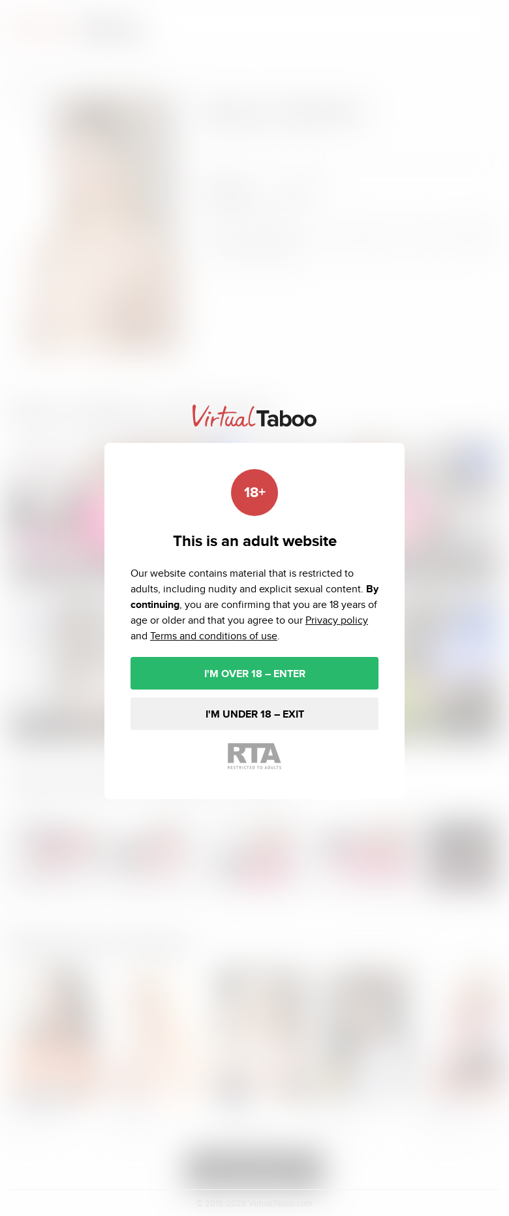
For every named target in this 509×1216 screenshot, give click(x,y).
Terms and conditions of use (213, 635)
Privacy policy (336, 620)
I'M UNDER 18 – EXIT (255, 714)
